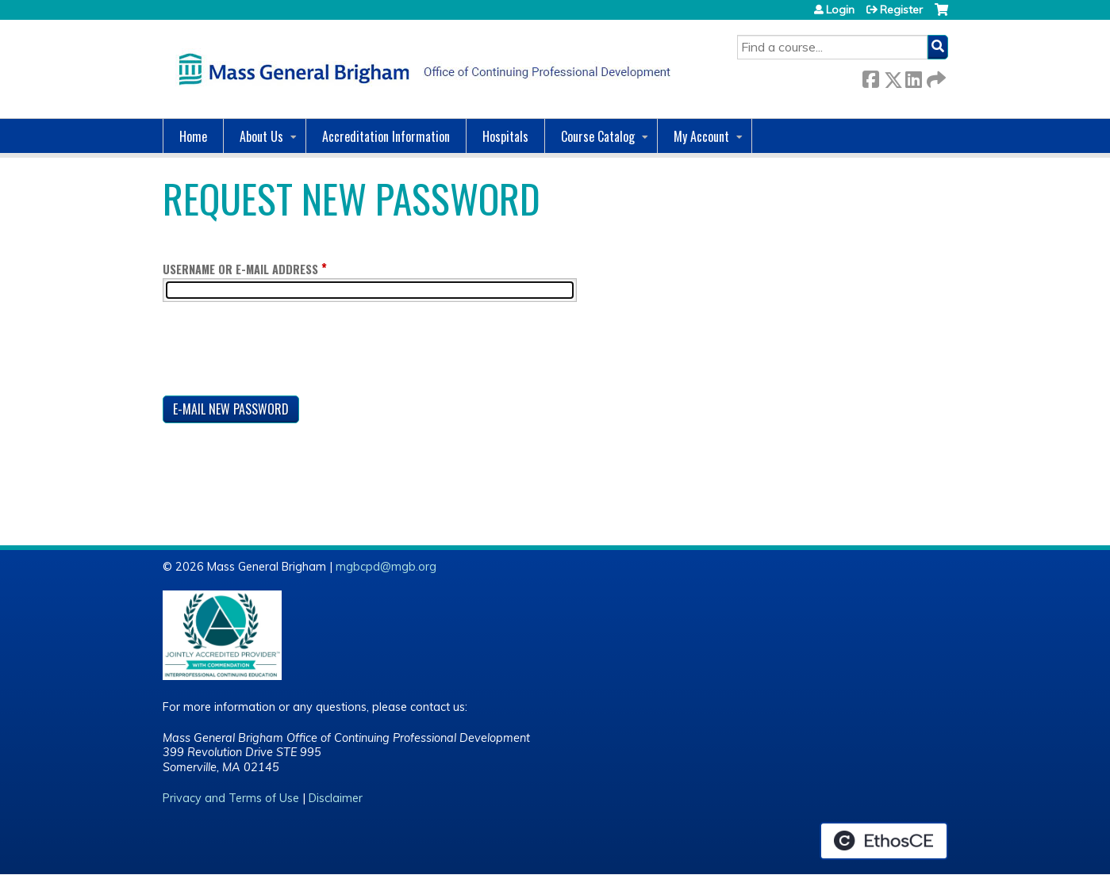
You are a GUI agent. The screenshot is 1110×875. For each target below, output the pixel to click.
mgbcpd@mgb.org (386, 567)
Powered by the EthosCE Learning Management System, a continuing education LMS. (884, 841)
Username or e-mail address (240, 269)
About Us (261, 136)
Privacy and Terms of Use (231, 798)
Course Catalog (598, 136)
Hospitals (505, 136)
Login (840, 9)
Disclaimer (336, 798)
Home (193, 136)
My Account (701, 136)
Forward (935, 76)
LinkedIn (913, 76)
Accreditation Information (386, 136)
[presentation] (283, 352)
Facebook (870, 76)
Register (901, 9)
